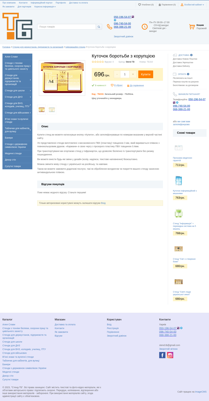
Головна (6, 47)
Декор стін (7, 375)
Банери (6, 364)
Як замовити (8, 7)
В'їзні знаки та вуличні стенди (18, 357)
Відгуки (58, 335)
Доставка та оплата (78, 3)
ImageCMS (201, 391)
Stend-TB (130, 62)
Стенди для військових (14, 353)
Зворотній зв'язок (168, 349)
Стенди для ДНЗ (11, 345)
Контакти (23, 3)
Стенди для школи (12, 341)
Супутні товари (10, 379)
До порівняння (137, 85)
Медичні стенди (10, 372)
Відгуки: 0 (109, 62)
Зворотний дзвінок (123, 36)
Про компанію (9, 3)
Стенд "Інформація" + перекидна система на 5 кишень (184, 226)
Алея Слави (8, 324)
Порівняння (113, 332)
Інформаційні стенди (75, 47)
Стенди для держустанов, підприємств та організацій (37, 47)
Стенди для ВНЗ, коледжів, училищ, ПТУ (24, 349)
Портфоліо (61, 3)
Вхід (103, 203)
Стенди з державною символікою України (24, 368)
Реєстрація (113, 328)
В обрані (118, 85)
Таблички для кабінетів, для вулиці (20, 360)
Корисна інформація (45, 7)
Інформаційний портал (41, 3)
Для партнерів (24, 7)
